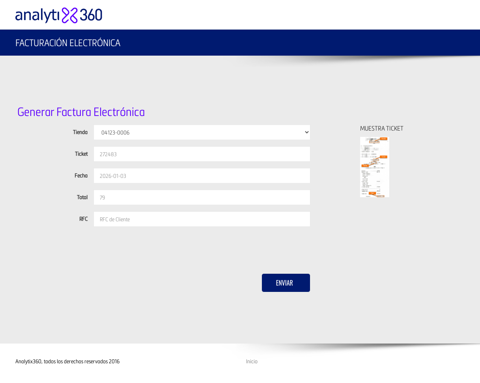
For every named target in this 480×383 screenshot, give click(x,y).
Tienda (80, 132)
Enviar (284, 283)
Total (82, 197)
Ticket (81, 153)
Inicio (252, 361)
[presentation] (153, 248)
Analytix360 (28, 361)
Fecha (81, 175)
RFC (83, 218)
